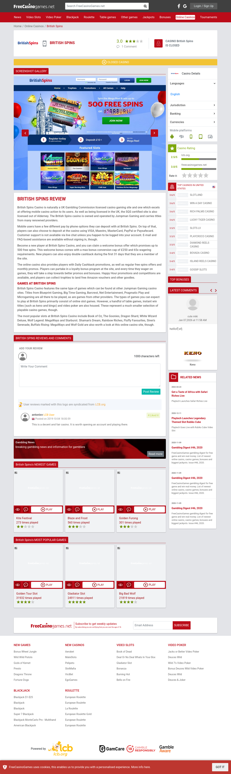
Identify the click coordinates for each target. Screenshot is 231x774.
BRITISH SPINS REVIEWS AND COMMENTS (43, 338)
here (147, 767)
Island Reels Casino (203, 262)
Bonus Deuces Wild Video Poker (186, 669)
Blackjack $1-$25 (23, 697)
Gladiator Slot (76, 594)
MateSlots (71, 657)
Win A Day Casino (201, 204)
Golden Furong (128, 519)
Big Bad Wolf (127, 594)
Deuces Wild (175, 657)
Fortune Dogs (21, 680)
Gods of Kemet (22, 663)
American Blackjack (25, 726)
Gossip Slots (198, 271)
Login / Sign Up (203, 6)
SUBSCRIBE (181, 626)
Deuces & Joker (177, 680)
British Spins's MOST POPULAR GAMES (41, 540)
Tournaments (208, 17)
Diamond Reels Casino (199, 246)
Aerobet (69, 652)
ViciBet (69, 674)
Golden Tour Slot (27, 594)
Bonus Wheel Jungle (25, 652)
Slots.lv (195, 229)
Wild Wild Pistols (23, 657)
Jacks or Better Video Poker (183, 652)
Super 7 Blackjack (24, 714)
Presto (17, 669)
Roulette (89, 17)
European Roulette (75, 697)
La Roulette (71, 709)
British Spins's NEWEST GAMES (36, 465)
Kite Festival (24, 519)
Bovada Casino (199, 254)
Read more (156, 454)
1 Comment (129, 46)
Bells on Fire (123, 680)
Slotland (196, 196)
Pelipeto (69, 663)
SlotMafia (70, 669)
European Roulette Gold (78, 714)
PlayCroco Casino (202, 237)
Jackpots (148, 17)
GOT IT (220, 767)
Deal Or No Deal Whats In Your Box (136, 657)
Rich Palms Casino (202, 213)
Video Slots (33, 17)
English (175, 94)
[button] (25, 133)
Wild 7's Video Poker (179, 663)
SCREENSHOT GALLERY (31, 71)
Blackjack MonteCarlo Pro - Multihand (35, 720)
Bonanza (121, 669)
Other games (129, 17)
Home (17, 26)
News (17, 17)
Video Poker (53, 17)
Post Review (151, 391)
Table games (107, 17)
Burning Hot (123, 674)
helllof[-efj (176, 330)
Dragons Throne (23, 674)
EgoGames (71, 680)
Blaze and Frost (78, 519)
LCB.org (100, 404)
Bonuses (165, 17)
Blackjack (72, 17)
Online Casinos (185, 17)
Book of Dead (124, 652)
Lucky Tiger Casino (202, 221)
